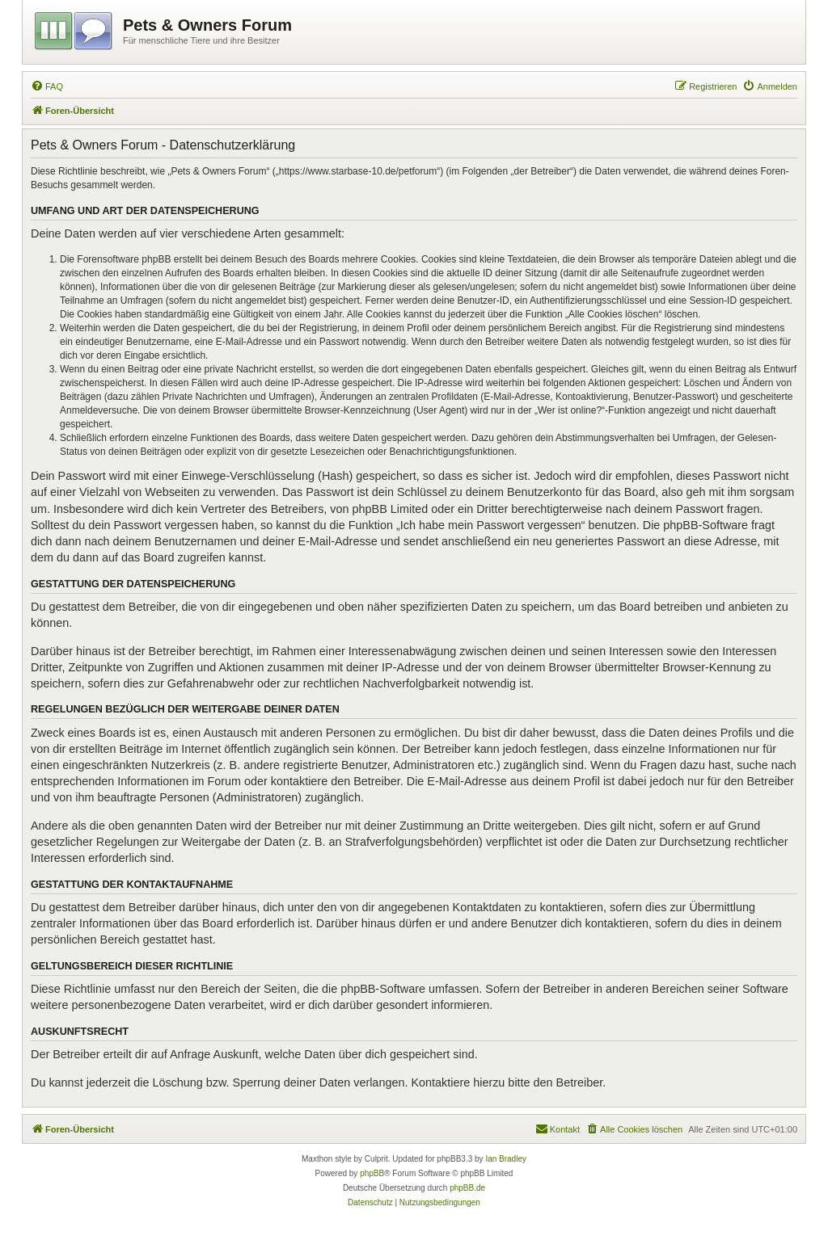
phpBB (372, 1173)
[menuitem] (47, 86)
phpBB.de (467, 1187)
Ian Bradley (505, 1158)
